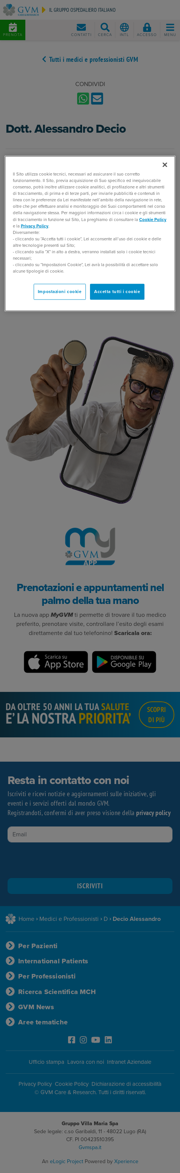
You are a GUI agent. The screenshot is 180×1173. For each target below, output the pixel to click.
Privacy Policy (34, 225)
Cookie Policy (152, 219)
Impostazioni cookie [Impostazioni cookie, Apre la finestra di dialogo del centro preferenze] (60, 291)
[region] (90, 234)
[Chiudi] (165, 165)
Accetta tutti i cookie (117, 291)
